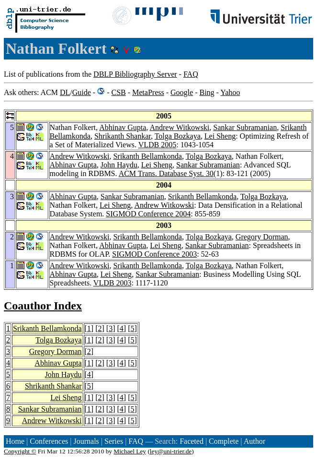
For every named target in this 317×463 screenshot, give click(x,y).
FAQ (190, 74)
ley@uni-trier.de (171, 451)
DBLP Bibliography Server (135, 74)
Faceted (192, 441)
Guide (81, 92)
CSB (118, 92)
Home (15, 441)
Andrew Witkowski (179, 127)
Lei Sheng (220, 136)
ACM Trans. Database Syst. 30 (166, 173)
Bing (206, 92)
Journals (86, 441)
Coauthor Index (43, 305)
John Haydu (119, 165)
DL (65, 92)
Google (181, 92)
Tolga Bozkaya (178, 136)
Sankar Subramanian (245, 127)
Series (113, 441)
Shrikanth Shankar (122, 136)
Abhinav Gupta (122, 127)
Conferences (49, 441)
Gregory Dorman (262, 237)
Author (254, 441)
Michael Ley (129, 451)
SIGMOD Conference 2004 (148, 214)
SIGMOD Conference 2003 (154, 254)
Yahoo (230, 92)
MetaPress (148, 92)
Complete (223, 441)
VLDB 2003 (112, 283)
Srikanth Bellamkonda (147, 156)
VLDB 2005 (157, 145)
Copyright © (20, 451)
